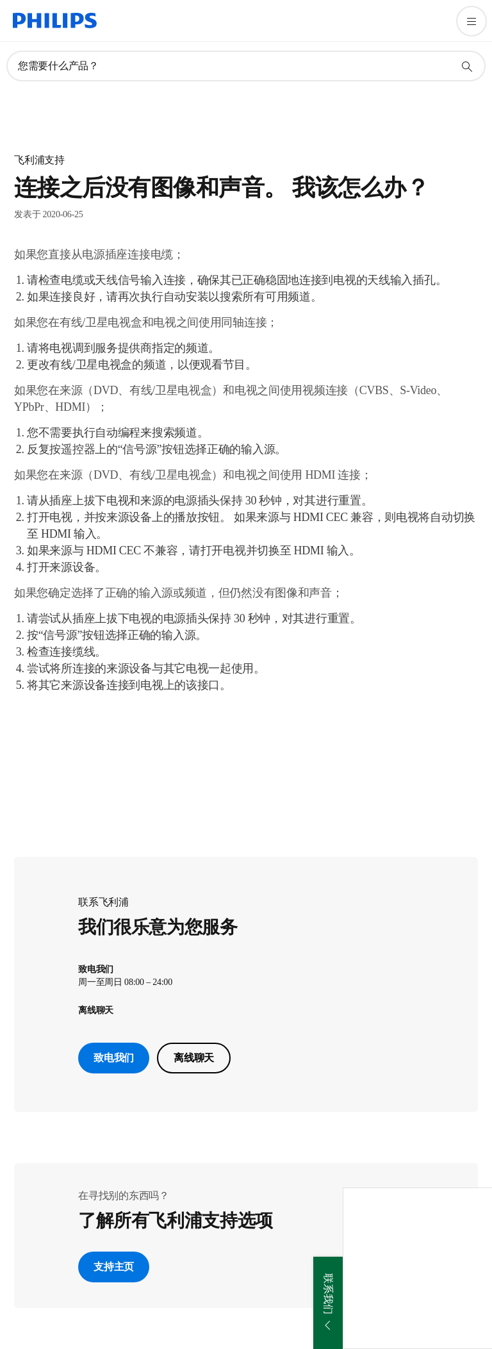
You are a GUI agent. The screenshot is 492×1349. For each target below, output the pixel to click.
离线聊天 (194, 1057)
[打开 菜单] (471, 21)
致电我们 (114, 1057)
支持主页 (114, 1266)
